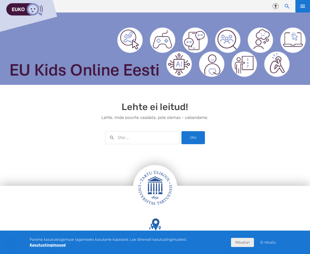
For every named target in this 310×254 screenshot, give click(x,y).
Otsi (193, 137)
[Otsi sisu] (287, 6)
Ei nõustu (268, 242)
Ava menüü (302, 6)
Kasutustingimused (48, 245)
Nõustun (242, 242)
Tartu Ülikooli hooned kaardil (155, 229)
